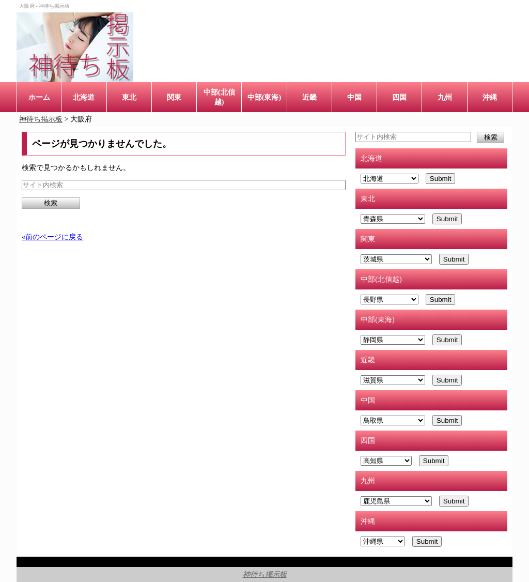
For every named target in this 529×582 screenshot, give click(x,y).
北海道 (84, 97)
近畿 (309, 97)
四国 (399, 97)
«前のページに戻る (52, 237)
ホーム (39, 97)
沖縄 (490, 97)
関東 (174, 97)
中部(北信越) (219, 97)
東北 (129, 97)
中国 (354, 97)
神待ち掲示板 (265, 574)
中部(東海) (264, 97)
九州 (445, 97)
